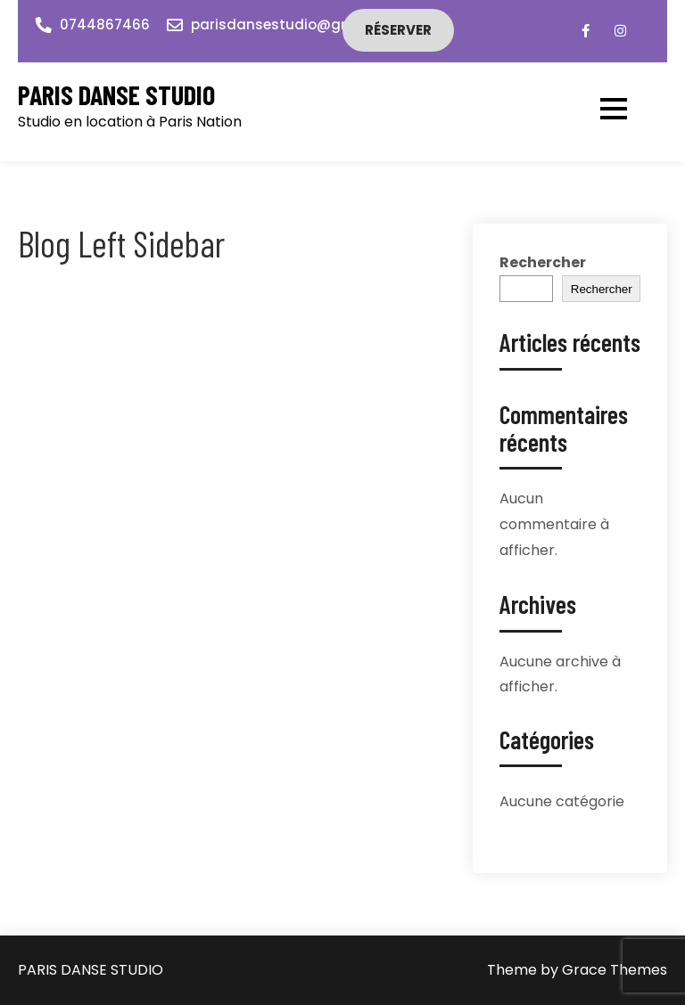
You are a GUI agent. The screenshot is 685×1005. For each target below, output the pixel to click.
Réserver (398, 29)
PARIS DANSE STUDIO (116, 95)
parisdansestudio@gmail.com (298, 24)
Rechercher (542, 262)
